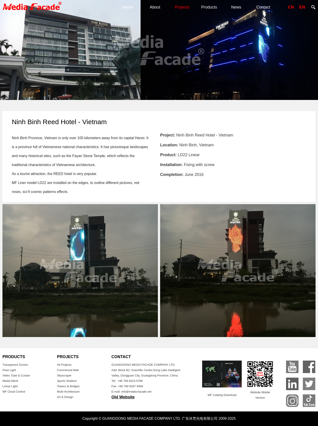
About (155, 7)
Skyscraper (64, 375)
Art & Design (65, 397)
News (236, 7)
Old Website (123, 397)
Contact (263, 7)
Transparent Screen (15, 364)
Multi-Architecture (68, 391)
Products (209, 7)
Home (128, 7)
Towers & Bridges (68, 386)
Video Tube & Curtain (16, 375)
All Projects (64, 364)
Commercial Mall (68, 370)
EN (302, 7)
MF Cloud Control (13, 391)
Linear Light (10, 386)
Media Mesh (10, 381)
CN (291, 7)
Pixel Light (9, 370)
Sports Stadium (67, 381)
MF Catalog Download (222, 395)
